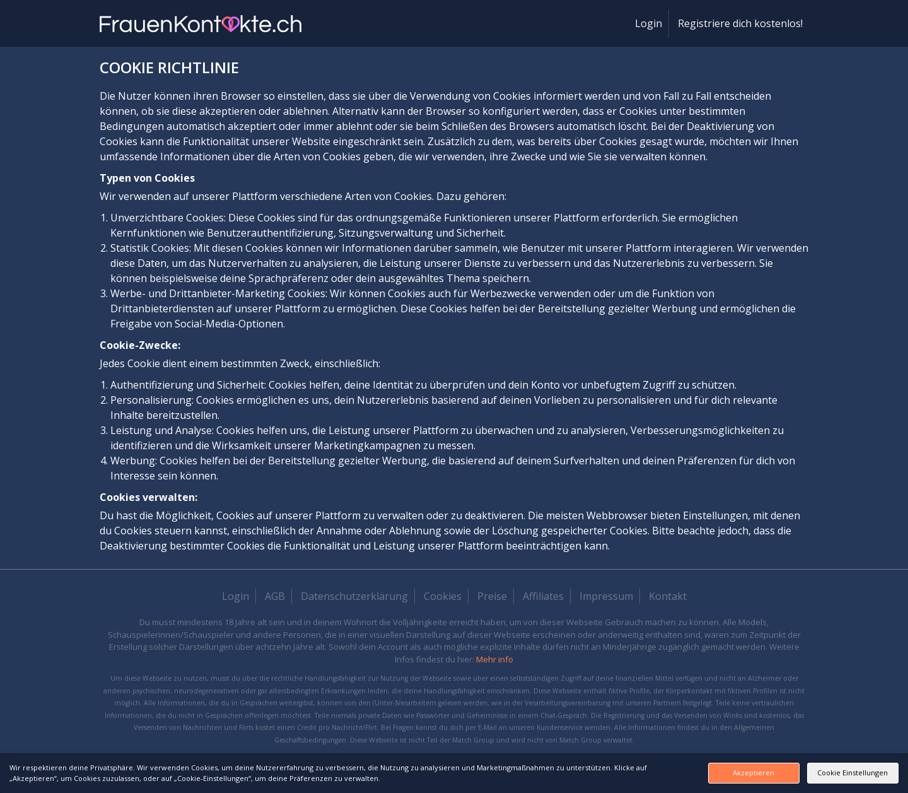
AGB (275, 596)
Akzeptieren (702, 772)
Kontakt (668, 596)
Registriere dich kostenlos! (740, 23)
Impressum (606, 596)
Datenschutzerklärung (354, 596)
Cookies (443, 596)
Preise (492, 596)
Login (648, 23)
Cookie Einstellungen (835, 772)
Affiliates (543, 596)
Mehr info (494, 659)
